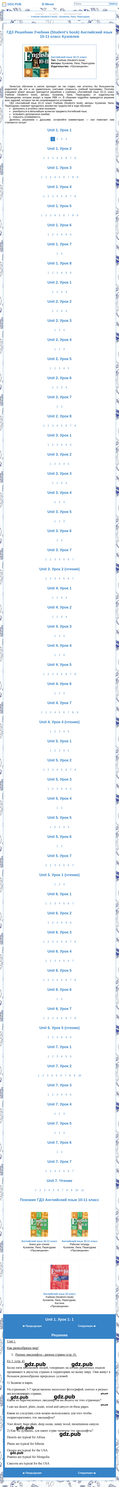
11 (82, 1190)
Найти (113, 3)
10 (79, 1075)
